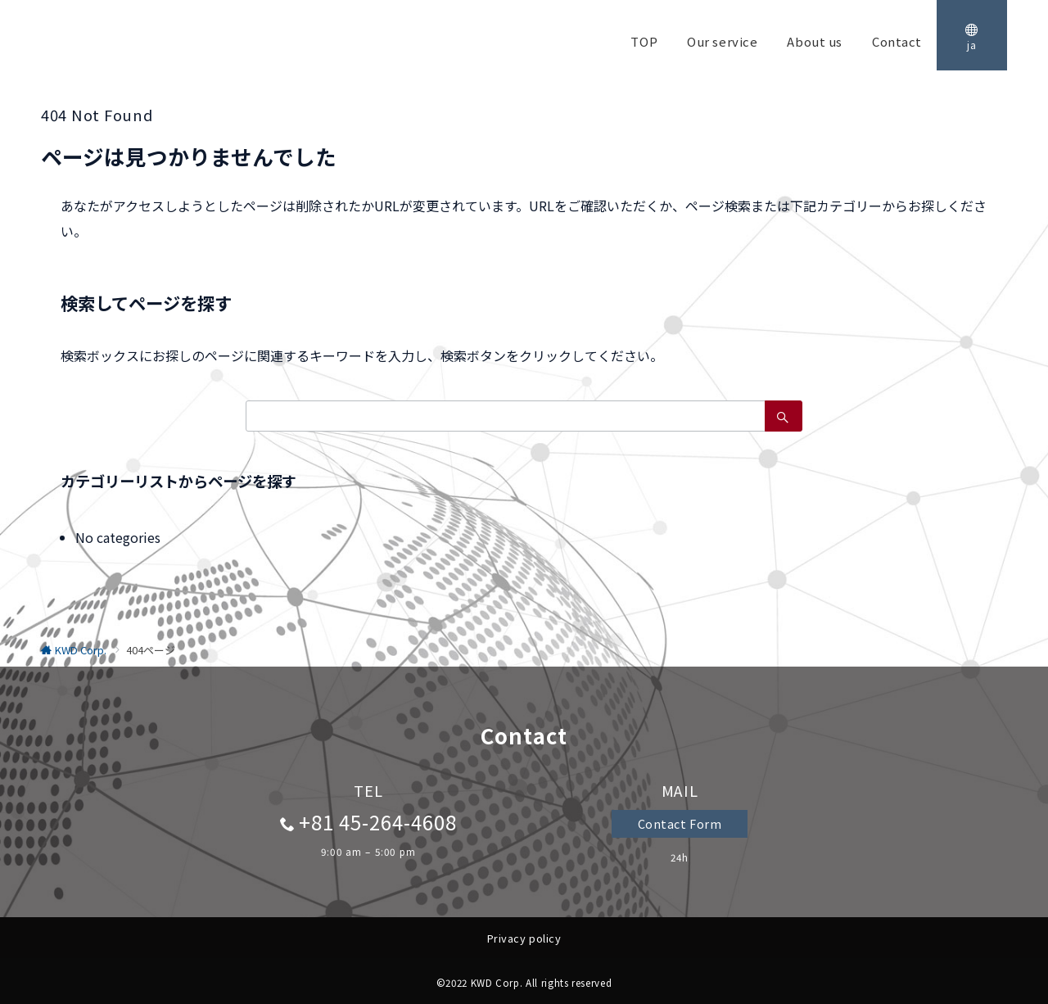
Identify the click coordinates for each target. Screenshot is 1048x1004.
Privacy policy (524, 938)
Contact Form (680, 824)
